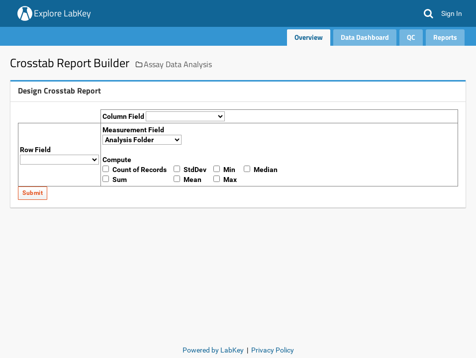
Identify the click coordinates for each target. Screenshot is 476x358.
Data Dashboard (365, 37)
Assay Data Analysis (178, 64)
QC (411, 37)
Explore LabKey (62, 13)
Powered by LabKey (213, 350)
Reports (445, 37)
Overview (308, 37)
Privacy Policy (272, 350)
